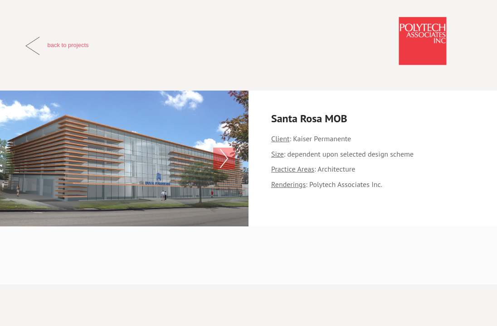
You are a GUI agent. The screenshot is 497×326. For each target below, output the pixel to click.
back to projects (67, 45)
